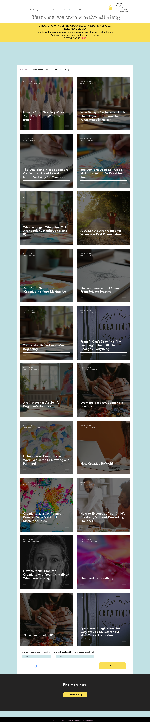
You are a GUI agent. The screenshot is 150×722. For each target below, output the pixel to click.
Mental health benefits (41, 70)
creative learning (62, 70)
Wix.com (93, 720)
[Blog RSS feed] (128, 4)
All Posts (23, 70)
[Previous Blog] (75, 694)
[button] (110, 7)
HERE (83, 38)
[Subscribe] (112, 665)
